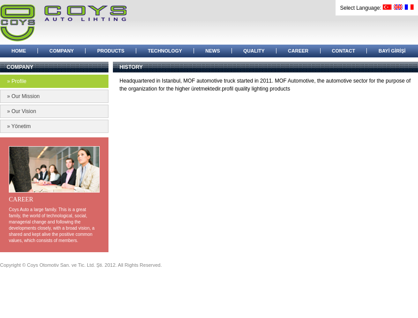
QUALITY (254, 50)
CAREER (298, 50)
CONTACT (343, 50)
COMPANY (61, 50)
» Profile (16, 81)
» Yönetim (19, 126)
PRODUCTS (110, 50)
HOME (18, 50)
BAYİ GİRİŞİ (391, 50)
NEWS (212, 50)
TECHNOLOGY (165, 50)
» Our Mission (23, 96)
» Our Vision (21, 111)
